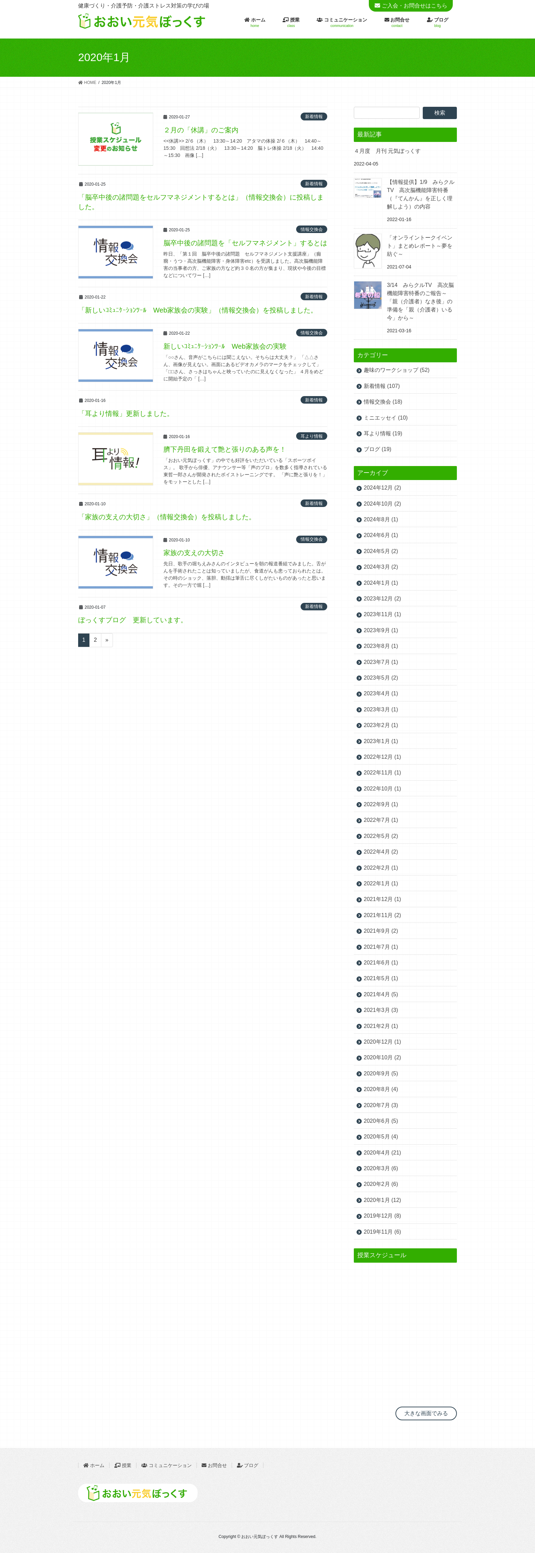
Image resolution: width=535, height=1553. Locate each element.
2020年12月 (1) (382, 1042)
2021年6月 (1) (381, 963)
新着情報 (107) (382, 386)
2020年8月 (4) (381, 1089)
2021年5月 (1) (381, 978)
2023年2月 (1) (381, 725)
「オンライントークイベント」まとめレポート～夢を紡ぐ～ (419, 246)
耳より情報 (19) (383, 433)
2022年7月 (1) (381, 820)
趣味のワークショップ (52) (397, 370)
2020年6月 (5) (381, 1121)
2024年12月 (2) (382, 488)
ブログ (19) (377, 449)
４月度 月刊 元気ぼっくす (387, 151)
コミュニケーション (166, 1465)
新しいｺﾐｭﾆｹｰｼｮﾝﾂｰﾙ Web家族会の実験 (225, 346)
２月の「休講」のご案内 (200, 130)
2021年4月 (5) (381, 994)
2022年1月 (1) (381, 883)
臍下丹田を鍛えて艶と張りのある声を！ (224, 449)
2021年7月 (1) (381, 947)
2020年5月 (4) (381, 1137)
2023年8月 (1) (381, 646)
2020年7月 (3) (381, 1105)
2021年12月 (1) (382, 899)
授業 (122, 1465)
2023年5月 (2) (381, 678)
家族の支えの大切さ (194, 552)
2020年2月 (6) (381, 1184)
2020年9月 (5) (381, 1073)
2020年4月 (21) (382, 1153)
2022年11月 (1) (382, 772)
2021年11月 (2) (382, 915)
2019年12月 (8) (382, 1216)
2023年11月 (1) (382, 614)
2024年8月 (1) (381, 519)
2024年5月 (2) (381, 551)
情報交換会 (312, 229)
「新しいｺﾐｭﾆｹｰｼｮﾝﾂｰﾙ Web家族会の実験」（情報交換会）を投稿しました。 (197, 310)
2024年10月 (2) (382, 504)
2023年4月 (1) (381, 693)
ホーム (93, 1465)
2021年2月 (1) (381, 1026)
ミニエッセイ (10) (386, 418)
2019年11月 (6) (382, 1232)
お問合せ (214, 1465)
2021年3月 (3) (381, 1010)
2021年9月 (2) (381, 931)
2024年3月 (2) (381, 567)
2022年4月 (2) (381, 852)
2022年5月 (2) (381, 836)
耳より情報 (312, 436)
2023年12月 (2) (382, 598)
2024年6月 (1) (381, 535)
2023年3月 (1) (381, 709)
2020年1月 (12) (382, 1200)
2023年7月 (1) (381, 662)
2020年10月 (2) (382, 1057)
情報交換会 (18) (383, 402)
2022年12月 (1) (382, 757)
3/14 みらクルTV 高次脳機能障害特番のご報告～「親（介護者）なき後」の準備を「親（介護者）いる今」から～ (420, 301)
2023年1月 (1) (381, 741)
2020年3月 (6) (381, 1168)
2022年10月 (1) (382, 789)
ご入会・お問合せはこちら (414, 6)
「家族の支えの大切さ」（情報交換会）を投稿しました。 (167, 517)
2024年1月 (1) (381, 583)
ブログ (251, 1465)
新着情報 (314, 116)
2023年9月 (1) (381, 630)
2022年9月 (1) (381, 804)
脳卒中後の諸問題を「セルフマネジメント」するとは (245, 243)
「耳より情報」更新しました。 (126, 413)
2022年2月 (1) (381, 868)
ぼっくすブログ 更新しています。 (132, 620)
